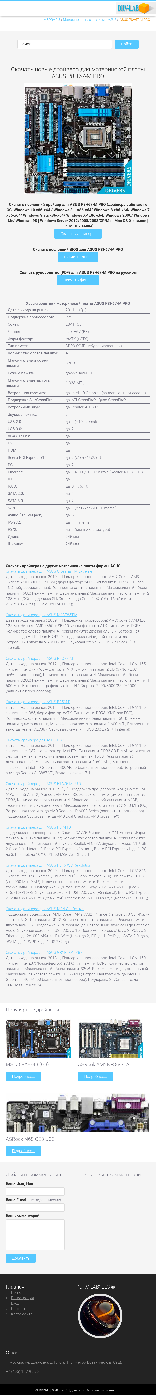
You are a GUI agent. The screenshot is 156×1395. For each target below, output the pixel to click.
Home (16, 1291)
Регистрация (22, 1296)
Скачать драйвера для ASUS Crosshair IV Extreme (49, 570)
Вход (15, 1301)
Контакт (18, 1307)
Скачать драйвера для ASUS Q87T (36, 739)
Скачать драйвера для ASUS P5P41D (38, 826)
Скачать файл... (78, 279)
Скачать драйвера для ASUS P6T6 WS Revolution (48, 864)
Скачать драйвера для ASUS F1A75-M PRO (43, 782)
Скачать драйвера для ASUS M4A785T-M (41, 614)
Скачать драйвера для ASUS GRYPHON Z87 (44, 951)
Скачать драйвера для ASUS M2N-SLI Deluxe (45, 908)
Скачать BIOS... (78, 256)
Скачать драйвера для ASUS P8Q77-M (39, 657)
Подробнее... (23, 1075)
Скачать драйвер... (78, 233)
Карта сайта (21, 1312)
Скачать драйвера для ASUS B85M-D (38, 701)
